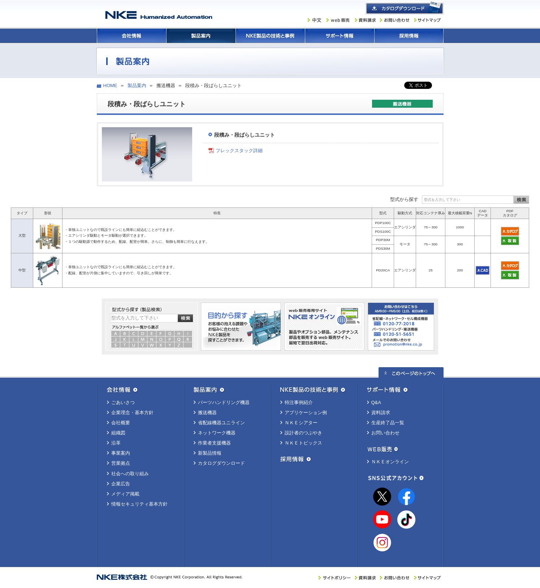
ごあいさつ (123, 402)
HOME (110, 85)
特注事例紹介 (299, 402)
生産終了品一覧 (387, 422)
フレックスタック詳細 (239, 150)
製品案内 (201, 35)
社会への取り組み (130, 473)
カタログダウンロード (221, 463)
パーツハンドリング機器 (224, 402)
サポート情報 (339, 35)
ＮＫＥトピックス (303, 443)
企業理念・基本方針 (132, 412)
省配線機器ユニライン (221, 422)
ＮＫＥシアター (301, 422)
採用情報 (409, 35)
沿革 (116, 443)
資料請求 (380, 412)
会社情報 (131, 35)
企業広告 (120, 483)
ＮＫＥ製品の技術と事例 (270, 35)
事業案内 (120, 453)
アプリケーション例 (306, 412)
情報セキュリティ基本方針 (139, 504)
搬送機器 (207, 412)
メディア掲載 (125, 494)
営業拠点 (120, 463)
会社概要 (120, 422)
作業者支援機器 (214, 443)
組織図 (118, 432)
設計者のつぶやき (303, 432)
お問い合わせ (385, 432)
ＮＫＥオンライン (390, 461)
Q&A (376, 402)
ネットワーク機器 (217, 432)
